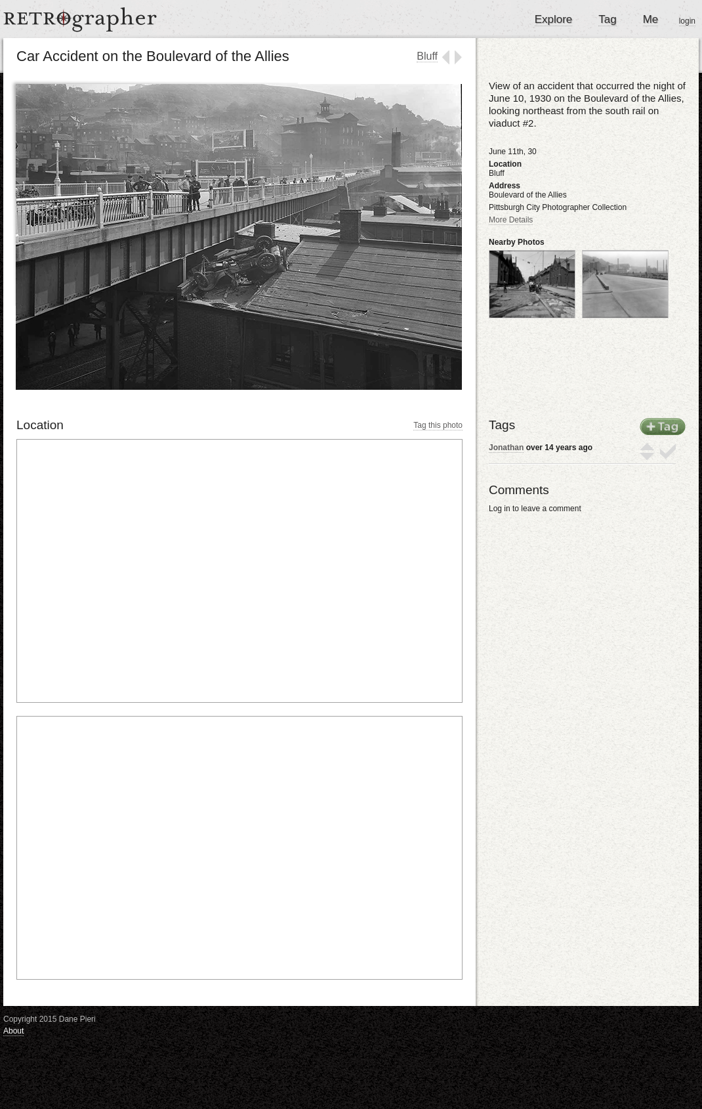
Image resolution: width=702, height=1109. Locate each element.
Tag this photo (438, 425)
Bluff (427, 56)
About (13, 1031)
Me (651, 19)
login (687, 21)
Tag (607, 19)
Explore (554, 19)
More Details (511, 219)
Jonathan (506, 447)
